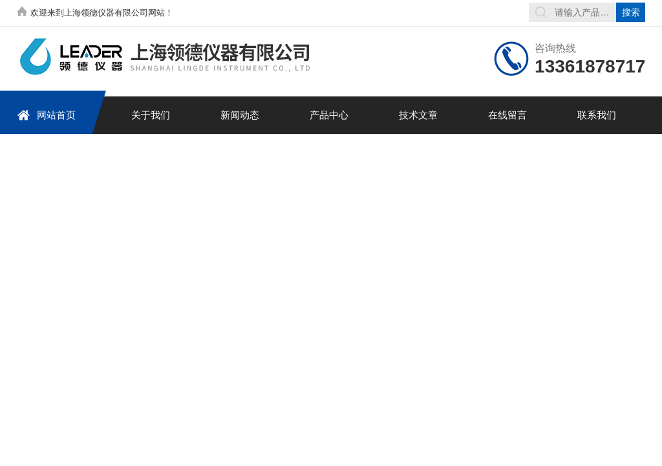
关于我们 (150, 114)
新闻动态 (239, 114)
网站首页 (46, 114)
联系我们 (596, 114)
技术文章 (418, 114)
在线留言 (507, 114)
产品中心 (329, 114)
